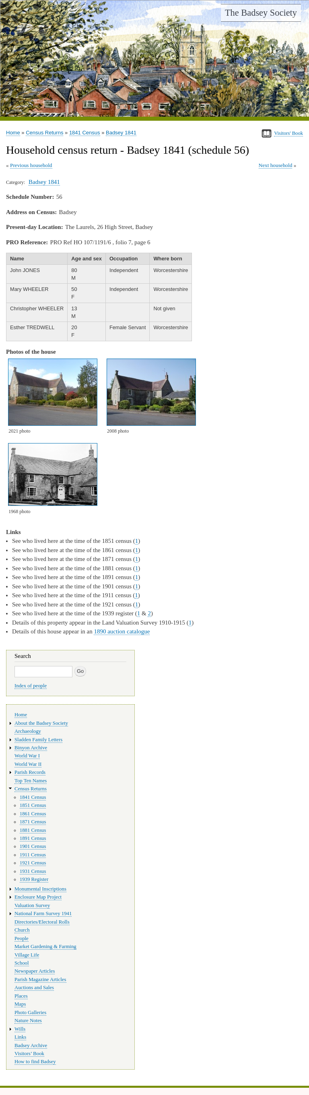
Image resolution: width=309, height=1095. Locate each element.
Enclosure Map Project (38, 897)
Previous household (31, 165)
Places (21, 996)
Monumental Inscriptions (40, 889)
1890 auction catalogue (122, 631)
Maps (20, 1004)
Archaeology (27, 731)
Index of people (30, 686)
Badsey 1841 (121, 133)
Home (13, 133)
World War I (27, 756)
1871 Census (33, 822)
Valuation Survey (32, 905)
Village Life (26, 955)
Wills (19, 1029)
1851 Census (33, 805)
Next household (276, 165)
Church (22, 930)
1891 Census (33, 838)
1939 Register (34, 879)
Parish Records (29, 772)
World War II (27, 764)
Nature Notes (28, 1020)
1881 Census (33, 830)
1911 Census (33, 855)
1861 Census (33, 814)
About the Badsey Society (41, 723)
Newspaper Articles (34, 971)
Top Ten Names (30, 781)
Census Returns (44, 133)
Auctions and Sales (34, 987)
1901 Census (33, 846)
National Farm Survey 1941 (43, 913)
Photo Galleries (30, 1012)
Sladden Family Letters (38, 739)
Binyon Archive (30, 748)
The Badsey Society (261, 13)
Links (20, 1037)
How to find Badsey (35, 1061)
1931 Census (33, 871)
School (21, 963)
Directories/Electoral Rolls (42, 922)
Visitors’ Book (29, 1053)
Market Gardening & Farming (45, 946)
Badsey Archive (30, 1045)
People (21, 938)
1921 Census (33, 863)
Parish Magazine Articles (40, 979)
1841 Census (84, 133)
